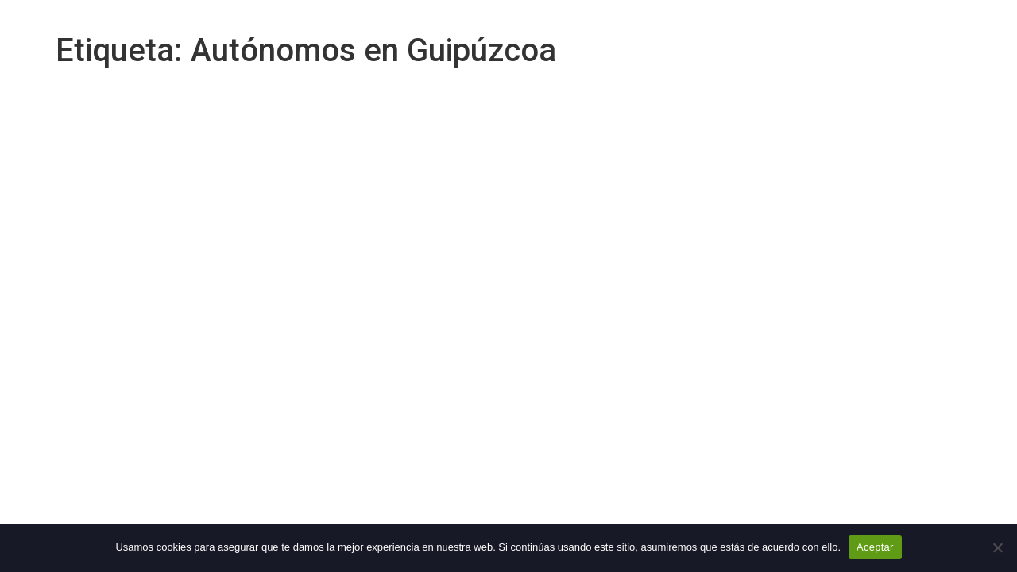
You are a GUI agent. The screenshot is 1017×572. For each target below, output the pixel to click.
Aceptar (875, 547)
